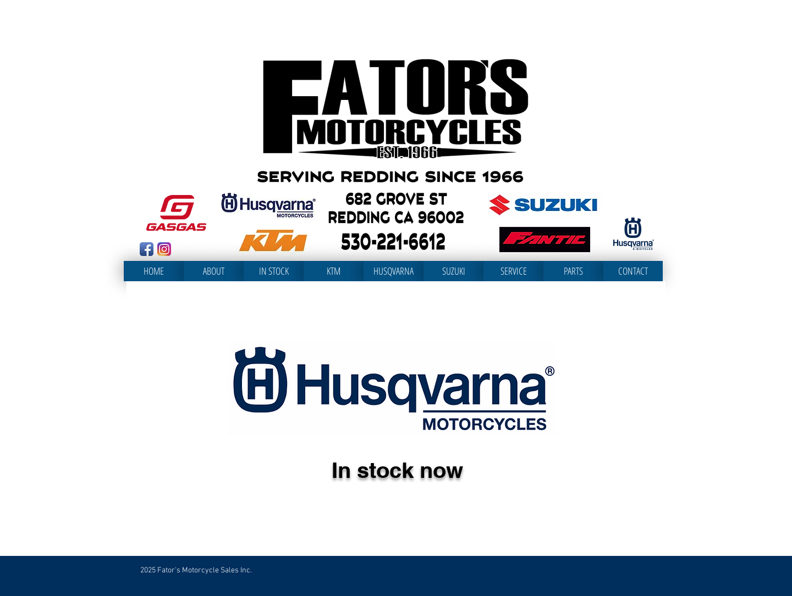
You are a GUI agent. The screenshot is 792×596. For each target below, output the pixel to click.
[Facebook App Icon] (146, 249)
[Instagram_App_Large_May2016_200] (164, 249)
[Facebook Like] (196, 250)
